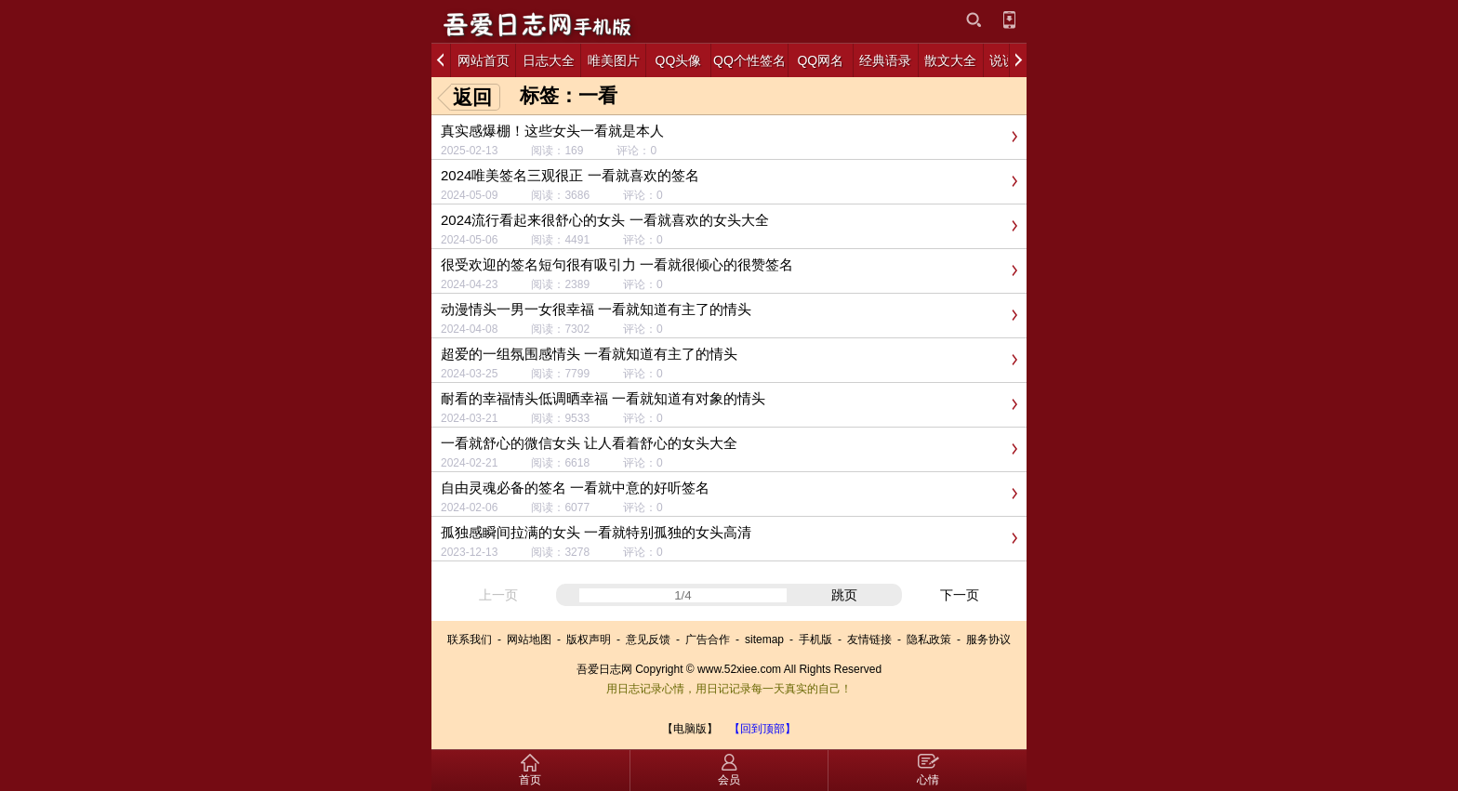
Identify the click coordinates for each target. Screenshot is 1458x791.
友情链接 (869, 639)
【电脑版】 (690, 728)
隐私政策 (929, 639)
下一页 (959, 594)
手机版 (815, 639)
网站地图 (529, 639)
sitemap (764, 639)
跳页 (844, 594)
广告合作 (707, 639)
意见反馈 (648, 639)
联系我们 (469, 639)
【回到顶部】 (762, 728)
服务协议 (988, 639)
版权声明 (588, 639)
